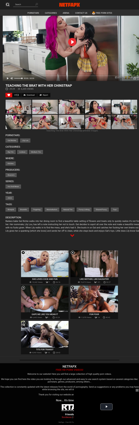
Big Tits (10, 152)
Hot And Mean (13, 187)
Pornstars (33, 13)
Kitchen (11, 164)
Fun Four (94, 314)
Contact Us (81, 13)
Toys (115, 210)
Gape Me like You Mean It (45, 314)
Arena (66, 13)
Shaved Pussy (101, 210)
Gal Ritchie (12, 140)
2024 (10, 198)
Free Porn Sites (104, 13)
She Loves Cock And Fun (45, 279)
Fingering (36, 210)
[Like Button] (8, 95)
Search (8, 4)
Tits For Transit (45, 349)
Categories (51, 13)
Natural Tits (67, 210)
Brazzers (11, 175)
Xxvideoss (67, 417)
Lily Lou (25, 140)
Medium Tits (36, 152)
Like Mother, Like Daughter (94, 279)
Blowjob (11, 210)
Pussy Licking (84, 210)
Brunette (23, 210)
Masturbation (52, 210)
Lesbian (22, 152)
